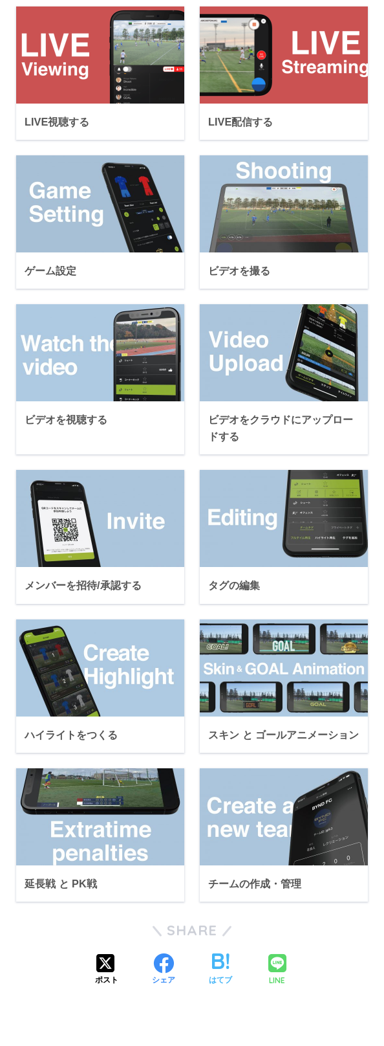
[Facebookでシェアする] (163, 970)
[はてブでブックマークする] (220, 970)
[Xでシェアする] (106, 970)
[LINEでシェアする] (277, 970)
